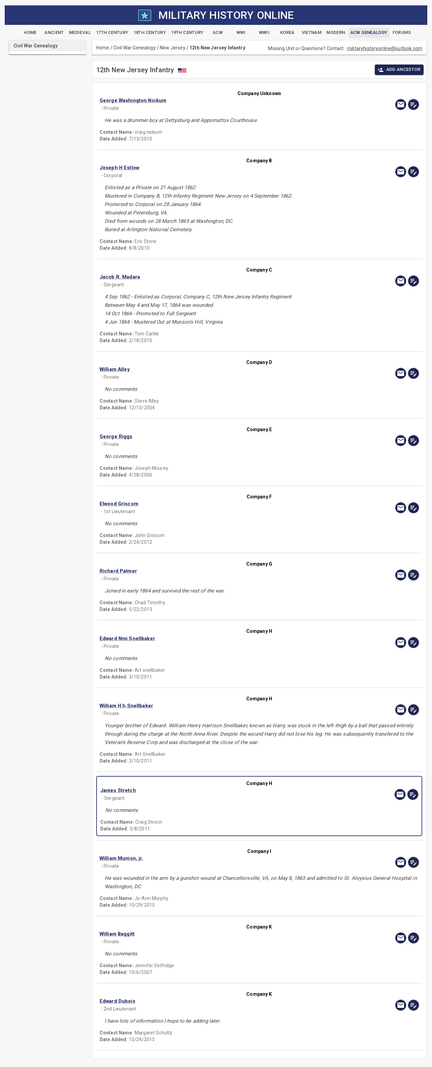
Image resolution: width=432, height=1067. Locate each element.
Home (102, 47)
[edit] (413, 104)
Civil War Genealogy (134, 47)
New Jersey (172, 47)
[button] (211, 100)
